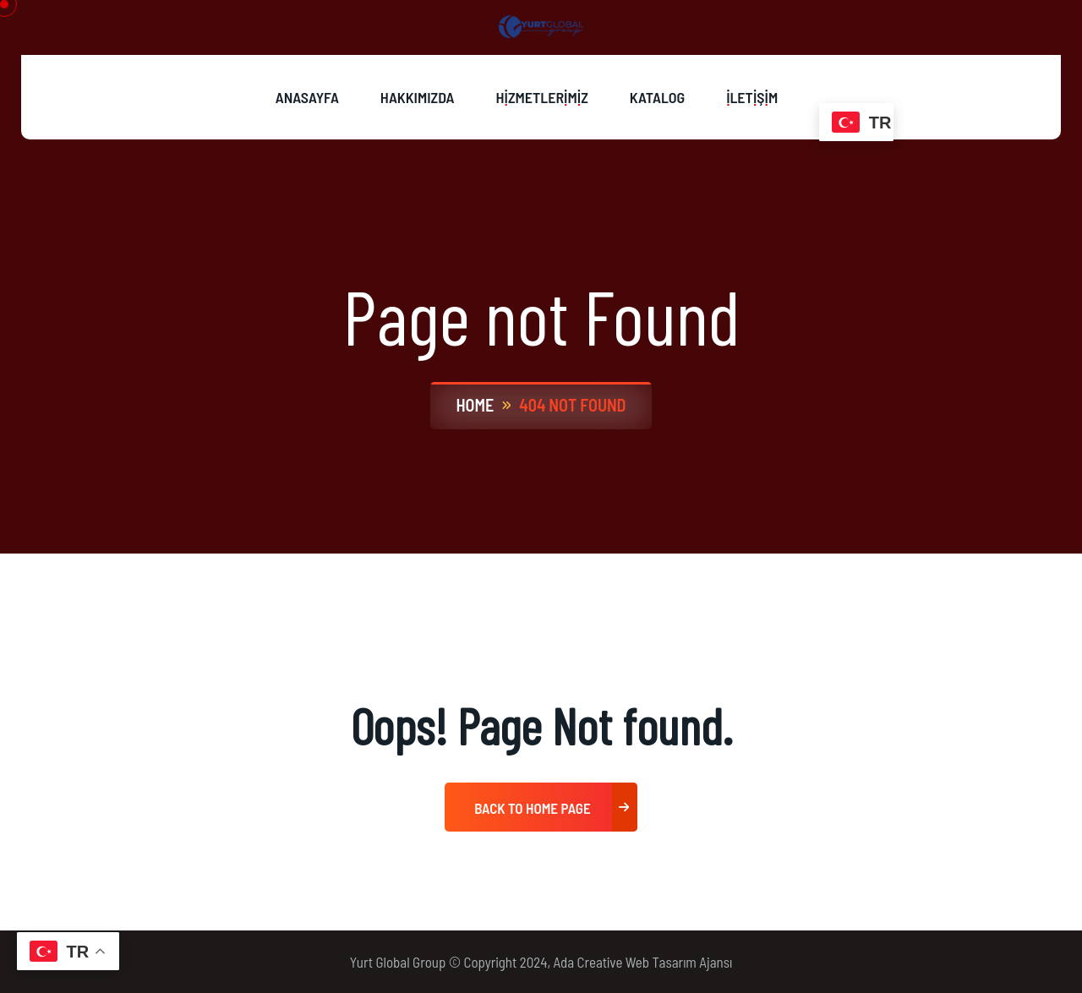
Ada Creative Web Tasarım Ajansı (643, 961)
